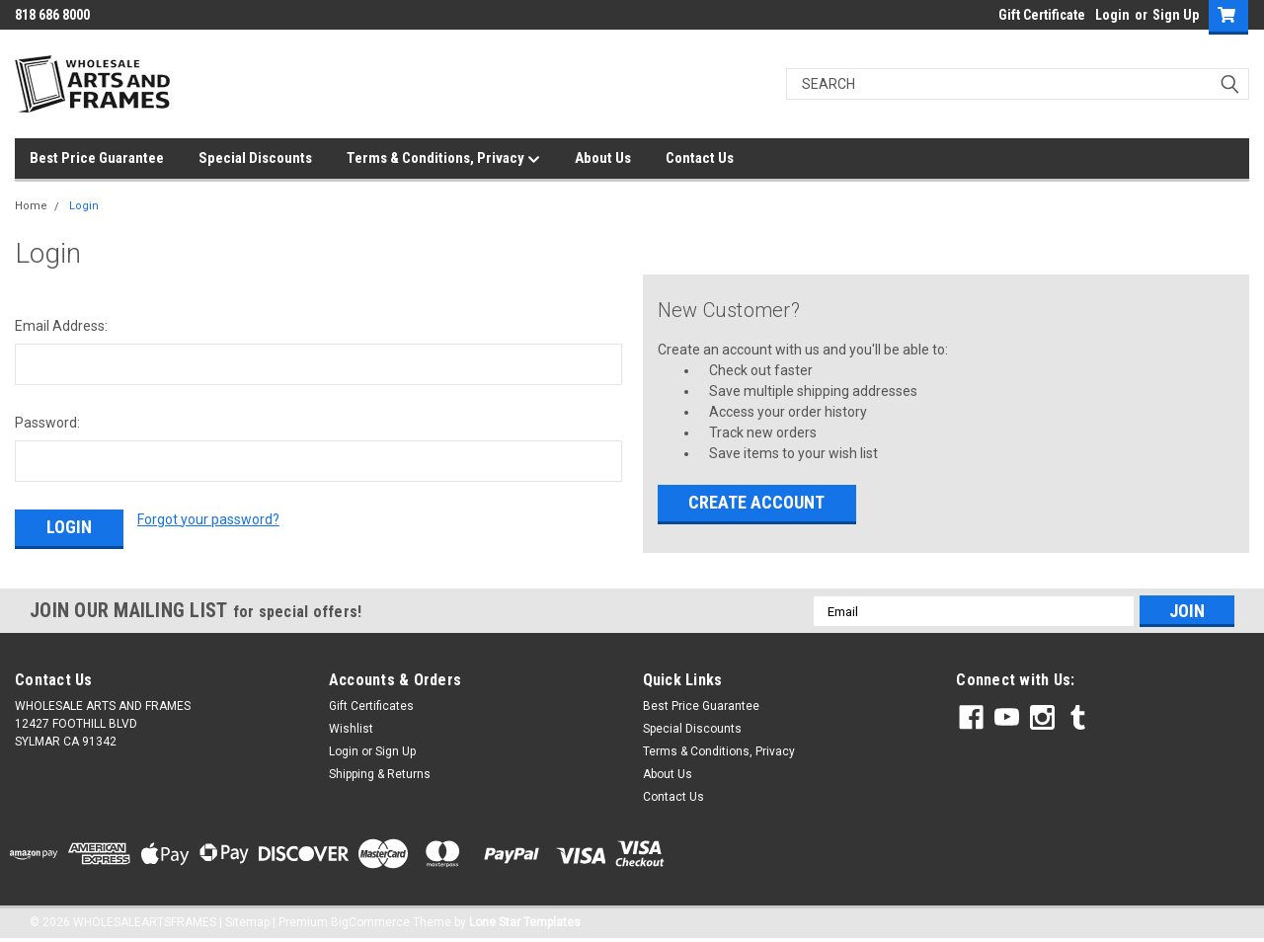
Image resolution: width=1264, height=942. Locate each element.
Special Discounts (255, 158)
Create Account (756, 502)
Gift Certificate (1041, 15)
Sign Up (1175, 15)
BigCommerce (370, 922)
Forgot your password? (208, 519)
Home (31, 205)
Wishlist (351, 729)
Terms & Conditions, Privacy (443, 159)
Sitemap (247, 922)
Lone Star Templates (525, 922)
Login (1112, 15)
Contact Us (700, 158)
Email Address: (61, 326)
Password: (47, 423)
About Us (603, 158)
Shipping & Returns (380, 774)
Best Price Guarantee (97, 158)
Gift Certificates (371, 706)
